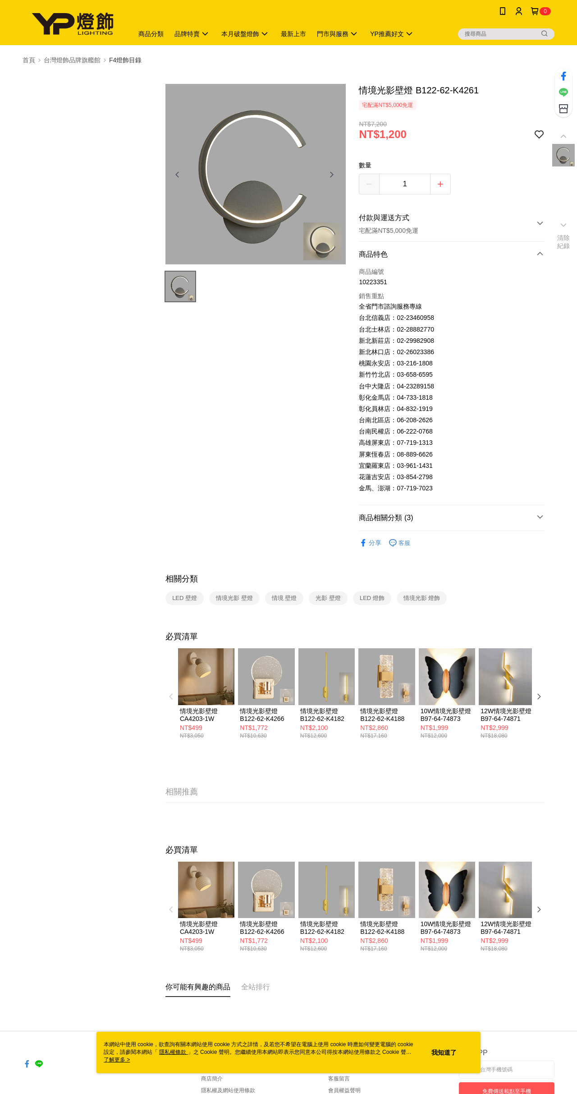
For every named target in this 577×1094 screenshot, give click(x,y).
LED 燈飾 (372, 598)
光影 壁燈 (328, 598)
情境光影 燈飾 (421, 598)
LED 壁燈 (184, 598)
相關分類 (181, 578)
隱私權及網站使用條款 (228, 1090)
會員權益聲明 (344, 1090)
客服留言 (339, 1079)
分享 (370, 543)
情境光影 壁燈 (234, 598)
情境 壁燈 (284, 598)
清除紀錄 (563, 241)
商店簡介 (212, 1079)
